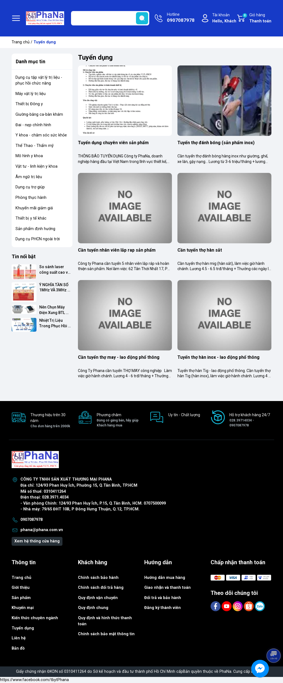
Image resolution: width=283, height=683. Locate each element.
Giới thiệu (21, 587)
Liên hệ (19, 638)
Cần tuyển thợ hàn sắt (199, 250)
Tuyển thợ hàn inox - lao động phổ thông (218, 357)
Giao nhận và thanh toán (167, 587)
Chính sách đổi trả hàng (101, 587)
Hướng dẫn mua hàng (164, 577)
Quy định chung (93, 607)
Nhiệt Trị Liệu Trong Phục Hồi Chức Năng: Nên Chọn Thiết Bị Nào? (54, 323)
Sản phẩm (21, 597)
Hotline (181, 18)
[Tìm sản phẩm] (110, 18)
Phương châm (118, 420)
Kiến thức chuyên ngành (35, 618)
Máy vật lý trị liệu (30, 93)
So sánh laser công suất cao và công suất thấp (55, 270)
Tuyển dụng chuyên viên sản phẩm (113, 142)
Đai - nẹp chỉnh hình (33, 125)
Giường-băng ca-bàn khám (39, 114)
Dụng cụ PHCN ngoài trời (37, 239)
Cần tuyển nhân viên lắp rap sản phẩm (117, 250)
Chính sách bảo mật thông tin (106, 634)
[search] (142, 18)
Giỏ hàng (256, 18)
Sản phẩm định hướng (35, 228)
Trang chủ (21, 42)
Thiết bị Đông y (29, 104)
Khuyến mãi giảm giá (34, 208)
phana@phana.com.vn (41, 530)
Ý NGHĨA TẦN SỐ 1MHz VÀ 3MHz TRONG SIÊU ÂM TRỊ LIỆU (54, 288)
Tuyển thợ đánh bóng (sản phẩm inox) (216, 142)
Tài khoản (224, 18)
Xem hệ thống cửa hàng (37, 541)
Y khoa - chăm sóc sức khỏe (41, 135)
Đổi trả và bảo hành (162, 597)
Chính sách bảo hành (98, 577)
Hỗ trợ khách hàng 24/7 (250, 420)
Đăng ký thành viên (162, 607)
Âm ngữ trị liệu (28, 177)
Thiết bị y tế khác (30, 218)
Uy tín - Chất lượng (184, 415)
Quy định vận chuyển (98, 597)
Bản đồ (18, 648)
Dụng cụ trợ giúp (30, 187)
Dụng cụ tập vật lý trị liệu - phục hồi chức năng (38, 80)
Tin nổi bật (24, 256)
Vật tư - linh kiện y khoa (36, 166)
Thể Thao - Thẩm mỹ (34, 145)
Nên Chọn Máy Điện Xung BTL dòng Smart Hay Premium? (54, 310)
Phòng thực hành (30, 197)
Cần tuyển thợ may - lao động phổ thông (118, 357)
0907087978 (31, 519)
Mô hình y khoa (29, 156)
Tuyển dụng (23, 628)
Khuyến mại (23, 607)
